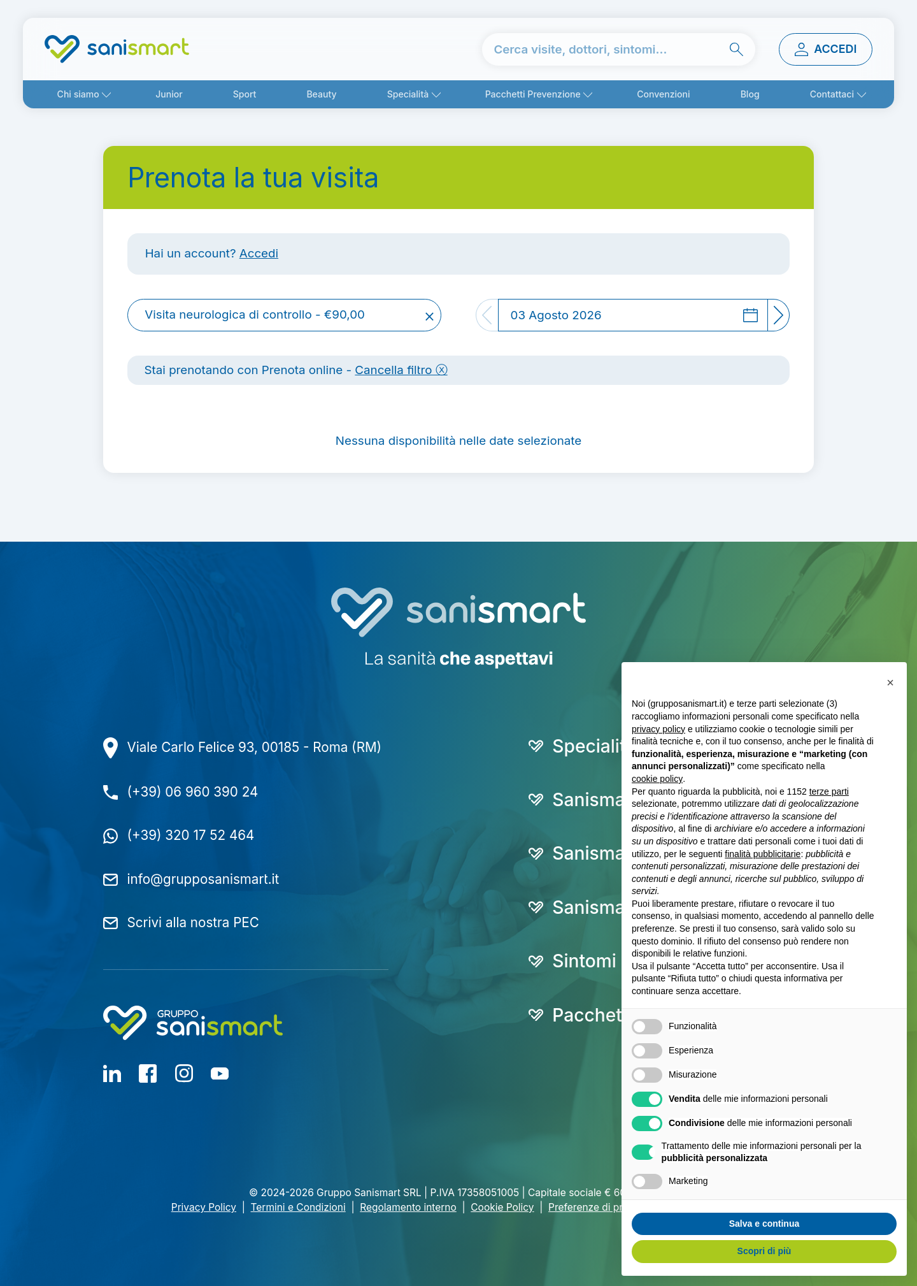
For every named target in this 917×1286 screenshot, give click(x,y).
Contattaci (832, 94)
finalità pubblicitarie (762, 854)
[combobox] (284, 315)
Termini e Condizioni (298, 1207)
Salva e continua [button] (764, 1223)
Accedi (258, 253)
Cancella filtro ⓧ (401, 370)
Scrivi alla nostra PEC (193, 922)
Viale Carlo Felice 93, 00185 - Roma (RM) (254, 747)
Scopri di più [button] (764, 1251)
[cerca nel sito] (618, 49)
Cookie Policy (502, 1207)
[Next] (779, 315)
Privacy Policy (203, 1207)
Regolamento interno (408, 1207)
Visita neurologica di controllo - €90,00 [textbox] (255, 315)
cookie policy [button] (657, 779)
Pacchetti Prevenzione (533, 94)
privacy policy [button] (658, 729)
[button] (890, 682)
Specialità (408, 94)
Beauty (321, 94)
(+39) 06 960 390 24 (193, 792)
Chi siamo (78, 94)
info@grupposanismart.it (203, 879)
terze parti (829, 791)
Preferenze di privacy (597, 1207)
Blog (750, 94)
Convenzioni (663, 94)
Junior (168, 94)
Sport (245, 94)
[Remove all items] (429, 315)
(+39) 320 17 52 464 (191, 835)
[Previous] (487, 315)
